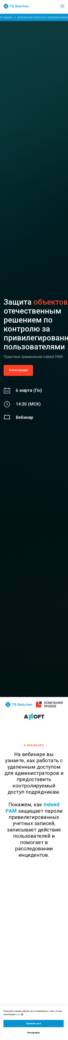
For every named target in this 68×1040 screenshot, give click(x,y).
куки (18, 1014)
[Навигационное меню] (62, 6)
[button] (18, 370)
